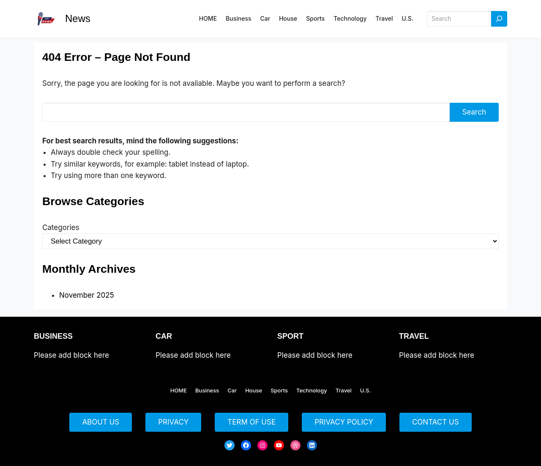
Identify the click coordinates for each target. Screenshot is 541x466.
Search (474, 112)
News (77, 18)
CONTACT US (435, 422)
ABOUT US (100, 422)
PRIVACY (173, 422)
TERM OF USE (251, 422)
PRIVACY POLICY (343, 422)
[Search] (499, 19)
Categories (60, 227)
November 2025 (86, 295)
